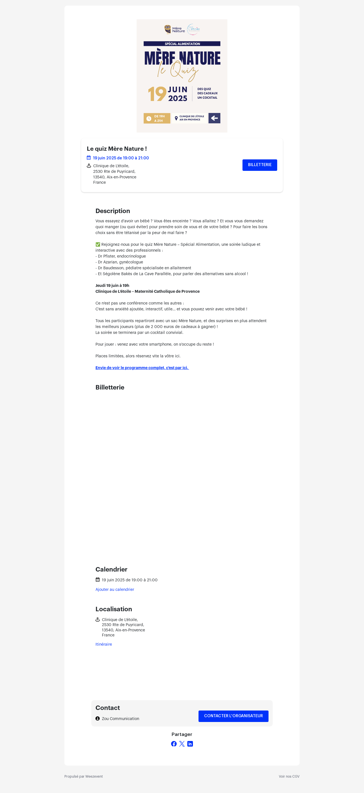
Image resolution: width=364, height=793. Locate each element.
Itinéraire (103, 644)
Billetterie (260, 165)
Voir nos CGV (289, 776)
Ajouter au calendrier (114, 590)
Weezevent (94, 776)
